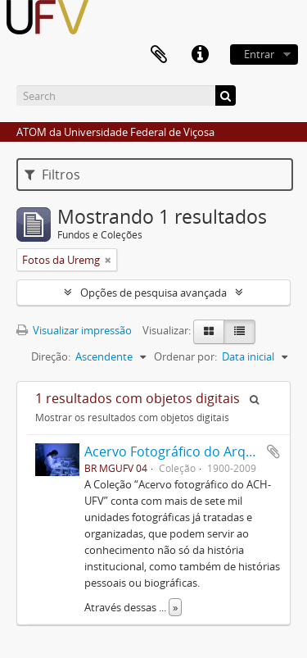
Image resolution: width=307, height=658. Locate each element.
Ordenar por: (185, 356)
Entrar (259, 54)
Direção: (50, 356)
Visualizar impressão (74, 330)
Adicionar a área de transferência (273, 451)
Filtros (52, 175)
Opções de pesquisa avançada (153, 292)
